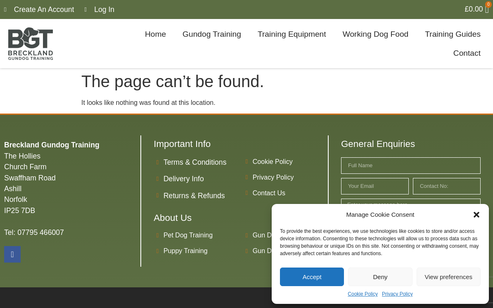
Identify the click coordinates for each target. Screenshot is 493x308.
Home (155, 34)
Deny (380, 276)
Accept (312, 276)
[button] (476, 215)
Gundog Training (212, 34)
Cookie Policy (363, 294)
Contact (467, 53)
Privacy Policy (397, 294)
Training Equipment (292, 34)
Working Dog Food (376, 34)
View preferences (449, 276)
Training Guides (453, 34)
